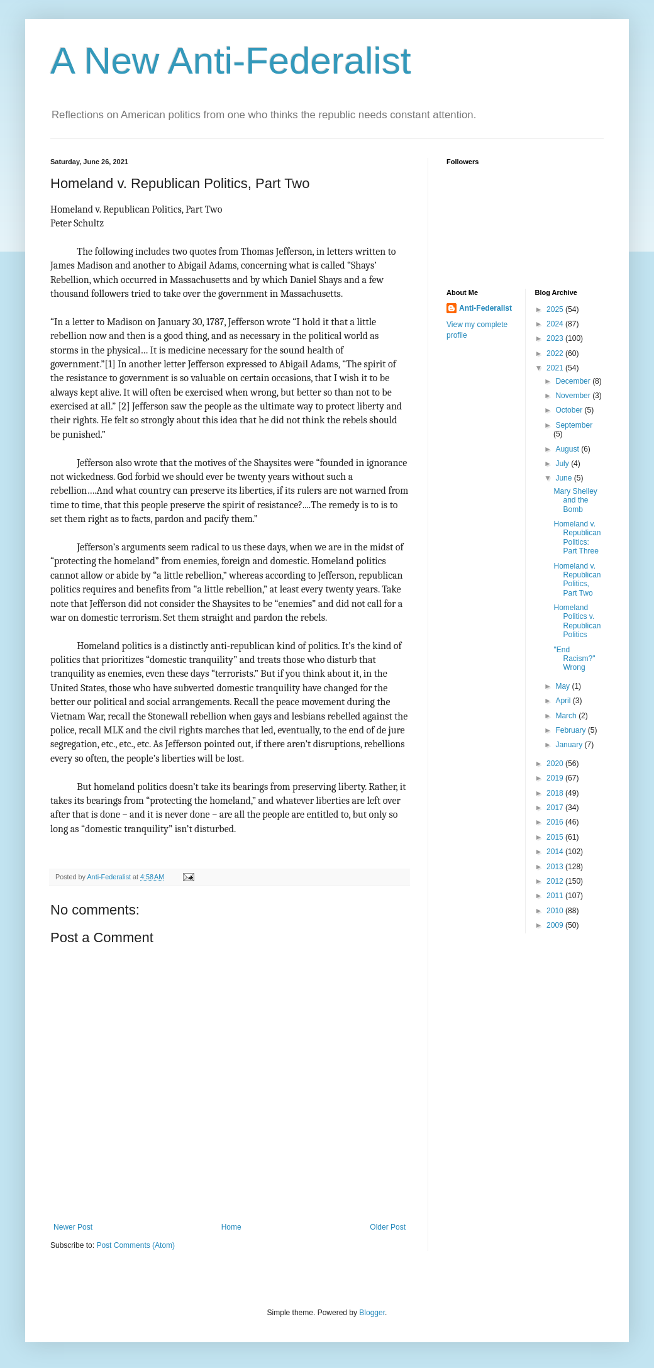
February (571, 730)
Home (231, 1227)
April (563, 700)
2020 (555, 763)
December (573, 381)
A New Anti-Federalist (230, 61)
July (563, 463)
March (567, 715)
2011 (555, 895)
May (563, 686)
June (564, 478)
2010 (555, 910)
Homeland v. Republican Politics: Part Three (577, 537)
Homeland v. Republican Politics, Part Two (577, 580)
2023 (555, 338)
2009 (555, 925)
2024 (555, 324)
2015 (555, 837)
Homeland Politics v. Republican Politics (577, 621)
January (569, 744)
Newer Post (72, 1227)
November (573, 395)
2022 (555, 353)
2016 (555, 822)
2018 (555, 793)
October (569, 410)
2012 (555, 881)
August (568, 449)
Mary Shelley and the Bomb (575, 500)
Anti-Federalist (485, 308)
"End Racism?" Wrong (574, 658)
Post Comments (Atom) (135, 1245)
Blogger (372, 1312)
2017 (555, 807)
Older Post (388, 1227)
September (573, 425)
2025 (555, 309)
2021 (555, 368)
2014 (555, 851)
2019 (555, 778)
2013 (555, 866)
